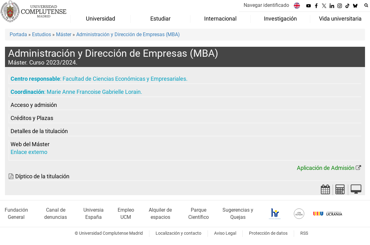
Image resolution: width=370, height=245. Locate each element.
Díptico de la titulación (42, 176)
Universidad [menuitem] (100, 19)
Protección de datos (268, 233)
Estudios (41, 34)
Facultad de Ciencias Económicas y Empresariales (124, 79)
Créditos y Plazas (32, 118)
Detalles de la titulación (39, 131)
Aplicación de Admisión (325, 168)
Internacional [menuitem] (220, 19)
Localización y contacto (178, 233)
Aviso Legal (225, 233)
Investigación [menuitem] (280, 19)
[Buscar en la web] (366, 5)
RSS (304, 233)
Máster (63, 34)
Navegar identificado (266, 5)
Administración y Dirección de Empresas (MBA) (128, 34)
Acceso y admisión (34, 105)
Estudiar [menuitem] (160, 19)
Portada (18, 34)
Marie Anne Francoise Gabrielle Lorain (94, 92)
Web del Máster (30, 144)
